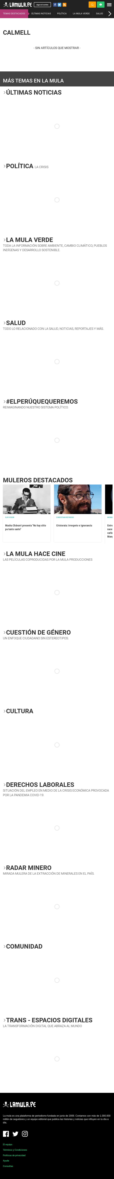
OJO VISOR (9, 517)
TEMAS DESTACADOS (14, 13)
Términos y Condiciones (15, 1150)
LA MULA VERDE (81, 13)
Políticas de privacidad (14, 1155)
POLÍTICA (62, 13)
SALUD (99, 13)
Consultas (8, 1166)
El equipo (7, 1144)
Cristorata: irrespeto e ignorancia (74, 525)
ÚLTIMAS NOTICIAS (41, 13)
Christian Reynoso (65, 517)
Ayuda (6, 1160)
